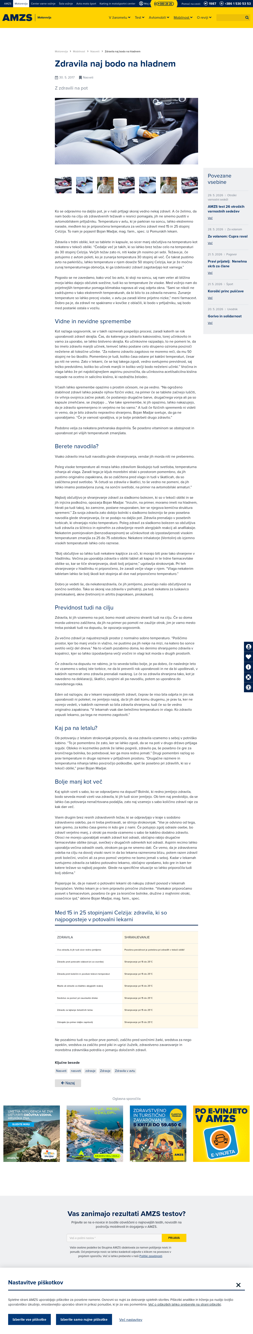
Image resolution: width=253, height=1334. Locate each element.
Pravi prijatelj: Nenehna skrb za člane (227, 264)
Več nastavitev (131, 1319)
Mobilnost (81, 51)
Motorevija (63, 51)
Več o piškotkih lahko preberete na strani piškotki (185, 1304)
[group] (103, 185)
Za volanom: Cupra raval (228, 236)
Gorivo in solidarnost (224, 316)
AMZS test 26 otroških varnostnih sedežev (226, 209)
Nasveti (96, 51)
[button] (247, 17)
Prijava (174, 1238)
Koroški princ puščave (226, 291)
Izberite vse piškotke (30, 1319)
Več (210, 218)
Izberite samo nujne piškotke (84, 1319)
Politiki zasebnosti (150, 1256)
